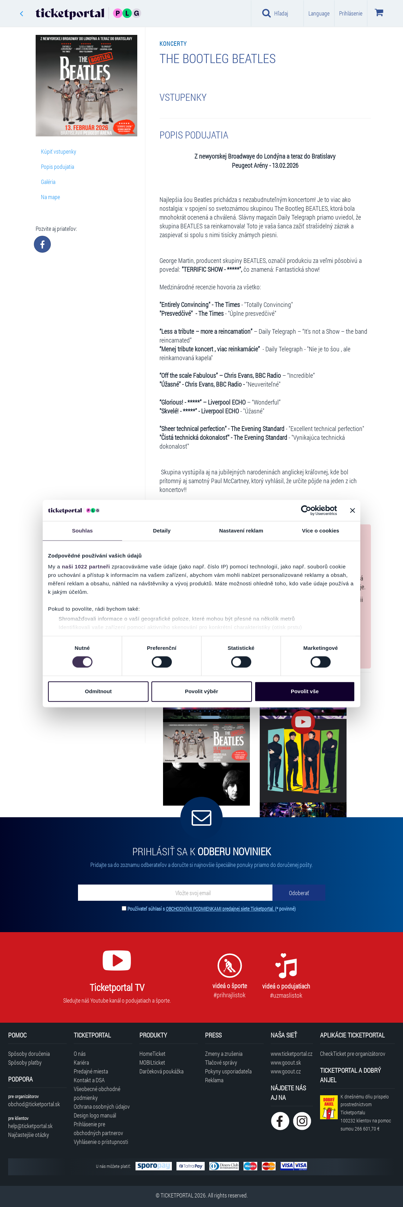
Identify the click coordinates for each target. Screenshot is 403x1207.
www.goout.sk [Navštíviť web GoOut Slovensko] (286, 1062)
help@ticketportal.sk (30, 1125)
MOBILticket (152, 1062)
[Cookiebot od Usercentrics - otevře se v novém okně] (306, 510)
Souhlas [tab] (82, 531)
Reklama (214, 1080)
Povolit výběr (201, 691)
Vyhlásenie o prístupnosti (101, 1141)
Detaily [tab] (162, 531)
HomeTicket (152, 1053)
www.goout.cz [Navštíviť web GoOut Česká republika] (286, 1071)
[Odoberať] (298, 893)
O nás (80, 1053)
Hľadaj (275, 13)
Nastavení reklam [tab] (241, 531)
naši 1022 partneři (86, 566)
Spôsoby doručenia (29, 1053)
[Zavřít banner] (352, 510)
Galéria (48, 181)
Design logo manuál (95, 1115)
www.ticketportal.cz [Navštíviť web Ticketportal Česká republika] (291, 1053)
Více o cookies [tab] (320, 531)
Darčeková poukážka (161, 1071)
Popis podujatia (57, 166)
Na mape (50, 197)
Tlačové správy (221, 1062)
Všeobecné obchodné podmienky (97, 1093)
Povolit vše (305, 691)
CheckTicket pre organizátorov (352, 1053)
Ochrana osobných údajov (102, 1106)
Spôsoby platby (25, 1062)
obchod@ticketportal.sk (34, 1104)
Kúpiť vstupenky (58, 151)
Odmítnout (98, 691)
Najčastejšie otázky (28, 1134)
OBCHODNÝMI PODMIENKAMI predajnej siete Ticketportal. (220, 908)
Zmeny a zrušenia (223, 1053)
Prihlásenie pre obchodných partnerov (98, 1128)
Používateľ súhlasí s (211, 908)
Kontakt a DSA (89, 1080)
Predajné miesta (91, 1071)
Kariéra (81, 1062)
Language (319, 13)
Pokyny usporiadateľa (228, 1071)
